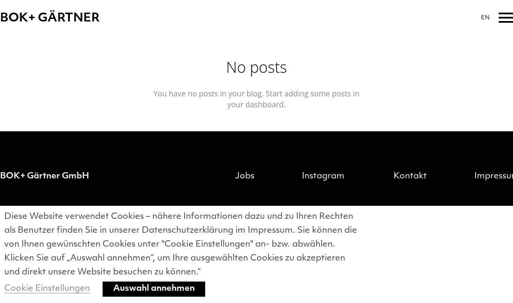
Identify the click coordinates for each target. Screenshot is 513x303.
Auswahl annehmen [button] (154, 288)
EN (485, 18)
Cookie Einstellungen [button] (47, 288)
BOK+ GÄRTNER (50, 18)
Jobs (244, 176)
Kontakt (410, 176)
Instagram (323, 176)
